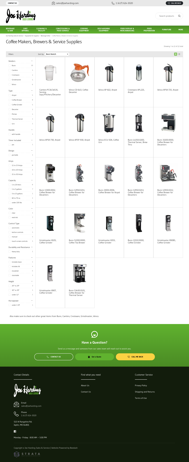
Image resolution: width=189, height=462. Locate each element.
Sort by (41, 54)
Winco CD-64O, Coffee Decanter (78, 91)
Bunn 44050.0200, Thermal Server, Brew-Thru (138, 142)
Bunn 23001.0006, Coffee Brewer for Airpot (109, 191)
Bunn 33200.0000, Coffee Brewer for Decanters (165, 142)
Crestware (15, 75)
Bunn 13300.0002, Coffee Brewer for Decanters (47, 192)
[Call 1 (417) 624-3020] (122, 3)
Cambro (15, 70)
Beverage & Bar (45, 36)
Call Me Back (174, 3)
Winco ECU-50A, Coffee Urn (108, 141)
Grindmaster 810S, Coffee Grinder (47, 241)
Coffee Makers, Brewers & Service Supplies (65, 36)
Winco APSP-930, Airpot (79, 140)
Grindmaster (16, 80)
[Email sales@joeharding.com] (65, 3)
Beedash (74, 447)
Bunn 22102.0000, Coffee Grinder (136, 241)
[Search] (169, 16)
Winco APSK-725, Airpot (167, 90)
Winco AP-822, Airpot (107, 90)
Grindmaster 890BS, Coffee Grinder (166, 241)
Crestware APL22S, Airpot (136, 91)
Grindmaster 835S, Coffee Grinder (107, 241)
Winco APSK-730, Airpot (49, 140)
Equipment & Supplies (32, 36)
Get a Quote (94, 357)
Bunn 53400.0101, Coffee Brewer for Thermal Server (77, 292)
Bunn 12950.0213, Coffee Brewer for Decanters (136, 192)
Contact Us (12, 3)
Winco (14, 84)
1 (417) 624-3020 (28, 415)
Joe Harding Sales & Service (14, 36)
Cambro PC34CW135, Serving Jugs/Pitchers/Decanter (50, 92)
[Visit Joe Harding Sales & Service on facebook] (15, 431)
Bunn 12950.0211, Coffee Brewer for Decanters (77, 192)
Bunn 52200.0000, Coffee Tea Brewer (77, 241)
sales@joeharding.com (31, 406)
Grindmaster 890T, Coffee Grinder (47, 291)
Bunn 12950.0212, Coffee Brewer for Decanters (165, 192)
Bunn (14, 65)
